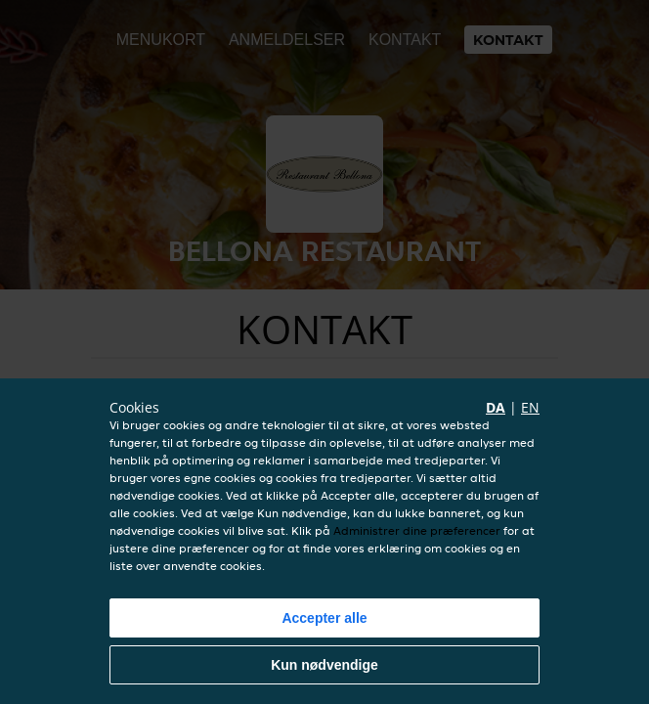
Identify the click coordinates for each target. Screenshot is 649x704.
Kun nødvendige (324, 665)
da (495, 407)
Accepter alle (324, 618)
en (530, 407)
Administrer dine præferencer (416, 530)
